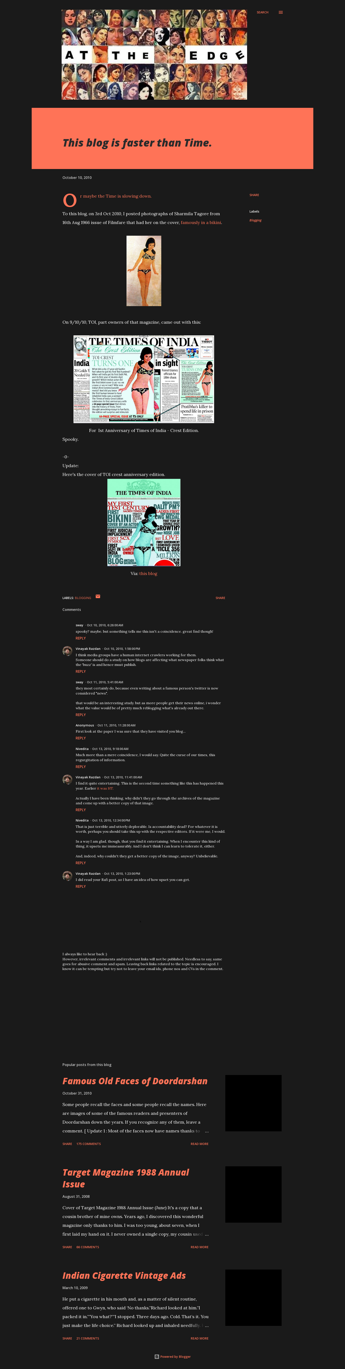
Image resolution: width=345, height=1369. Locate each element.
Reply (81, 638)
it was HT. (105, 788)
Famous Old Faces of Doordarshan (135, 1081)
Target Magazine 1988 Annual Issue (125, 1178)
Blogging (255, 220)
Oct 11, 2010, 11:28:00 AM (116, 725)
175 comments (88, 1144)
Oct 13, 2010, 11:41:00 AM (123, 777)
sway (79, 625)
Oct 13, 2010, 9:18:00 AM (110, 749)
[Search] (262, 12)
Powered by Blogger (172, 1356)
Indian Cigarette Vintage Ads (124, 1275)
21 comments (87, 1338)
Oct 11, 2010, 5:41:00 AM (105, 682)
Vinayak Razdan (88, 649)
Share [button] (254, 195)
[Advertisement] (136, 1007)
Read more (200, 1144)
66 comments (87, 1247)
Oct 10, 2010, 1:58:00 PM (122, 649)
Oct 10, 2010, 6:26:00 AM (105, 625)
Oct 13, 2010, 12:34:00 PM (111, 820)
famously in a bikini (201, 222)
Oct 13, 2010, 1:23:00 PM (122, 873)
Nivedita (82, 749)
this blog (148, 573)
